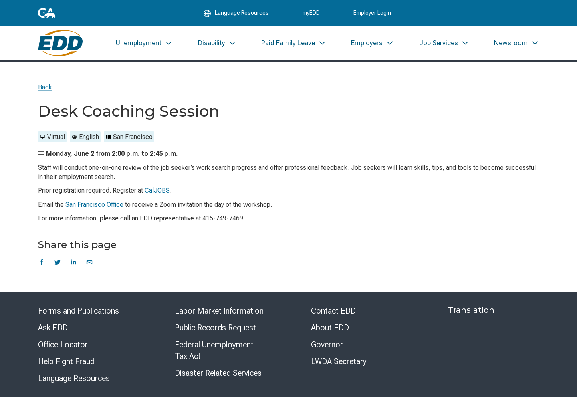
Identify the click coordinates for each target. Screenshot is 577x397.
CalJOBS (157, 190)
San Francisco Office (94, 204)
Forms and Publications (78, 311)
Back (45, 87)
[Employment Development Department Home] (60, 43)
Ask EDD (53, 328)
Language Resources (74, 378)
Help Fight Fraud (66, 361)
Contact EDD (333, 311)
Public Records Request (215, 328)
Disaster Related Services (218, 373)
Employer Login (372, 13)
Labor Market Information (219, 311)
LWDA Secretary (339, 361)
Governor (327, 344)
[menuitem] (144, 43)
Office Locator (63, 344)
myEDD (311, 13)
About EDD (330, 328)
